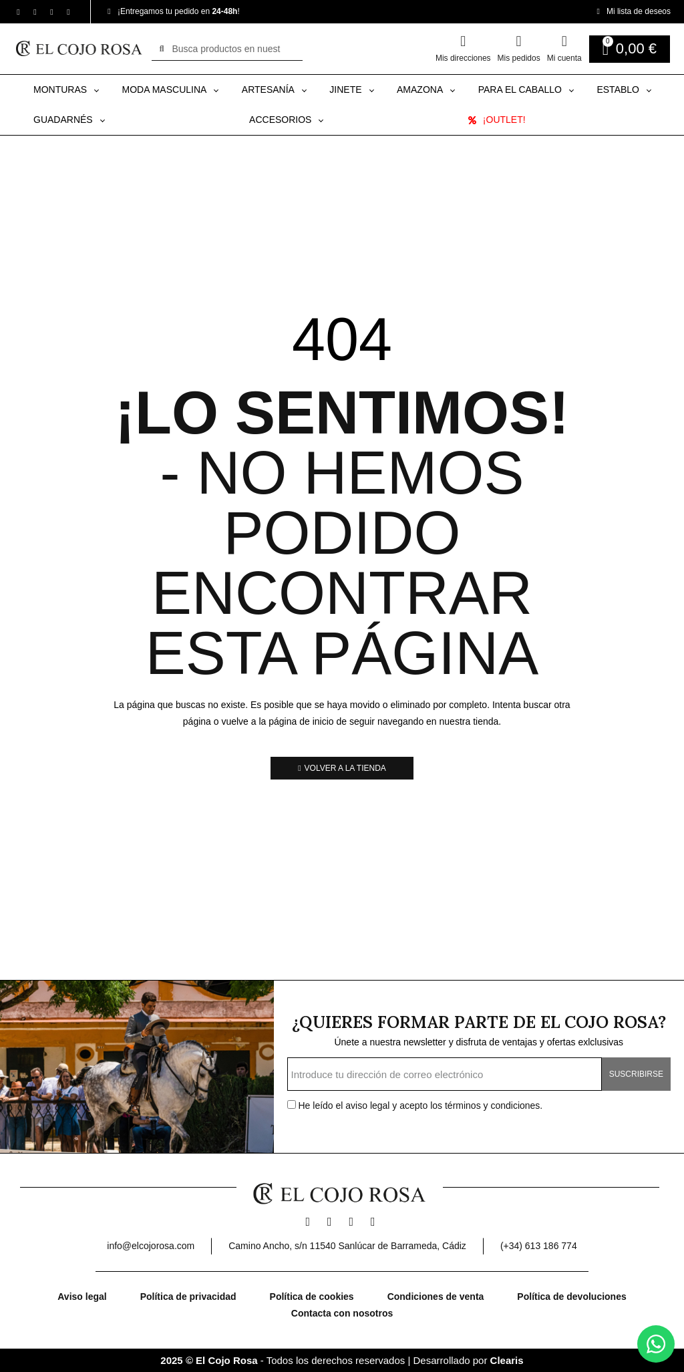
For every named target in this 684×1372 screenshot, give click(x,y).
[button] (342, 768)
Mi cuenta (564, 58)
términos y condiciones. (493, 1105)
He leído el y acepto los (415, 1105)
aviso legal (368, 1105)
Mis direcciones (463, 58)
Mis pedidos (519, 58)
